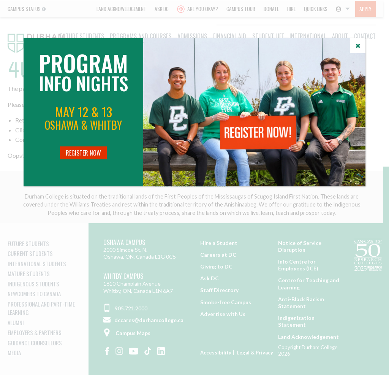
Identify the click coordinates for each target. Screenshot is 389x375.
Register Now (83, 152)
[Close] (357, 45)
